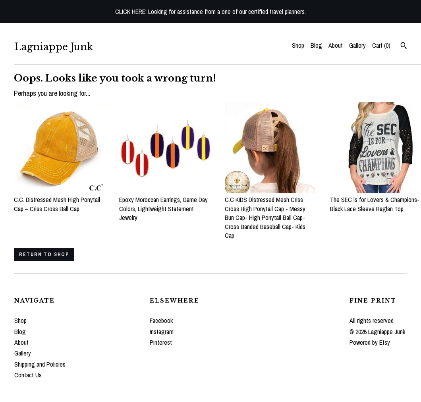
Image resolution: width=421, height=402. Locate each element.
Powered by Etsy (370, 342)
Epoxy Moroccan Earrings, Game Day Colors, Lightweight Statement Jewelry (164, 204)
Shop (298, 45)
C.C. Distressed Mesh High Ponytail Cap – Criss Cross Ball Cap (59, 199)
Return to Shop (44, 254)
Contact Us (28, 375)
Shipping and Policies (40, 364)
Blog (316, 45)
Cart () (381, 45)
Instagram (162, 331)
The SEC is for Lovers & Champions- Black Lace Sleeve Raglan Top (375, 199)
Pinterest (161, 342)
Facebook (161, 320)
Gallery (357, 45)
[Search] (404, 46)
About (335, 45)
